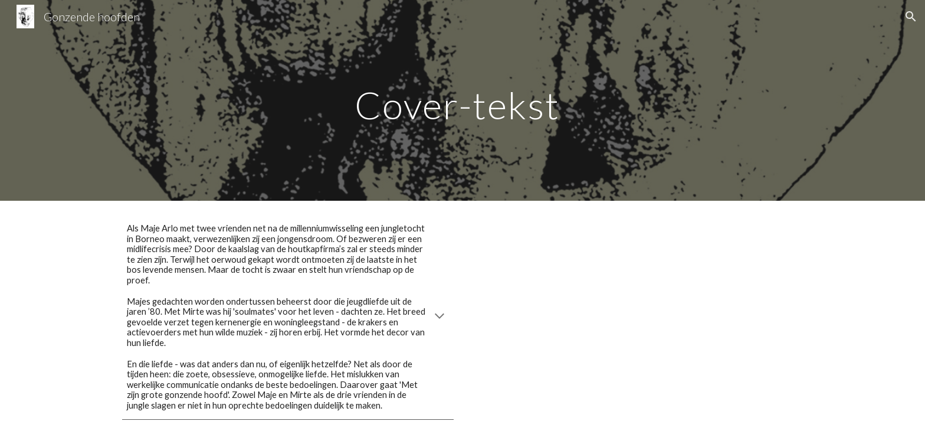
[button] (911, 16)
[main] (462, 100)
